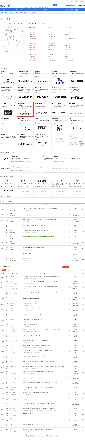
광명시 (32, 32)
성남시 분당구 (70, 38)
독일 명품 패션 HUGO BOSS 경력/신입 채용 (59, 90)
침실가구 (27, 215)
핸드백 (29, 368)
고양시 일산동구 (34, 30)
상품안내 (11, 68)
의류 (30, 227)
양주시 (32, 49)
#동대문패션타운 (28, 7)
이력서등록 (70, 9)
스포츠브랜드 (25, 255)
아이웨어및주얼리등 (35, 368)
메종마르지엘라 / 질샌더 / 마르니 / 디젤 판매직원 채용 (76, 121)
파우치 (26, 249)
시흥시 (32, 45)
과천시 (68, 30)
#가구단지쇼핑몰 (34, 7)
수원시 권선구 (70, 41)
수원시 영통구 (33, 43)
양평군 (50, 49)
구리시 (69, 32)
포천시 (50, 58)
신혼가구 (31, 215)
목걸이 (35, 243)
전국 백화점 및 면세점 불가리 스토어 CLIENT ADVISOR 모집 (42, 74)
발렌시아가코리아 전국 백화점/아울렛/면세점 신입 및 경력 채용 (25, 90)
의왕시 (68, 54)
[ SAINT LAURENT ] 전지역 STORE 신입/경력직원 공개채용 (42, 105)
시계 (30, 210)
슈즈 (34, 347)
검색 (55, 5)
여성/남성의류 (25, 368)
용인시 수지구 (33, 54)
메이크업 (34, 278)
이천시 (50, 56)
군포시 (32, 34)
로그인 (72, 1)
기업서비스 (45, 9)
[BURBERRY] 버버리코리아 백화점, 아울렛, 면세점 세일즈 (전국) (59, 74)
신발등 (27, 363)
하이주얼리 (29, 221)
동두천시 (32, 36)
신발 (23, 305)
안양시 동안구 (52, 47)
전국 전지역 (71, 108)
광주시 (50, 32)
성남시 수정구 (33, 41)
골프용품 (29, 394)
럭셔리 (28, 210)
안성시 (32, 47)
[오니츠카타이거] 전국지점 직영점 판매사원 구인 (8, 105)
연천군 (31, 52)
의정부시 (32, 56)
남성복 (34, 232)
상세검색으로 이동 (24, 270)
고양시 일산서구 (52, 30)
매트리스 (26, 260)
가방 (23, 249)
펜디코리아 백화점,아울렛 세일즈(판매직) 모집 (42, 121)
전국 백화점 (20, 76)
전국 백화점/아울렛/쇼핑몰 (23, 108)
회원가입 (76, 1)
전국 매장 (71, 92)
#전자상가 (39, 7)
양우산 (28, 249)
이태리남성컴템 (30, 232)
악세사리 (31, 347)
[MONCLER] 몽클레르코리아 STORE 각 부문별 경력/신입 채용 (25, 105)
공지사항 (7, 1)
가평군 (50, 27)
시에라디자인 (27, 227)
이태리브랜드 (25, 232)
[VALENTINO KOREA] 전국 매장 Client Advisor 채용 (24, 121)
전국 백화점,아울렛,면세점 (40, 108)
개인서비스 (37, 9)
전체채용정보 (65, 266)
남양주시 (69, 34)
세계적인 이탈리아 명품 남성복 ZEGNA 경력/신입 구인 (24, 74)
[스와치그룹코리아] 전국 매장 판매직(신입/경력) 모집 (76, 105)
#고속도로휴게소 (45, 7)
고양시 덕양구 (70, 27)
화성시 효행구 (69, 60)
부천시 (50, 38)
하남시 (69, 58)
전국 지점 (3, 76)
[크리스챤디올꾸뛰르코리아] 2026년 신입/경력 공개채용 (8, 90)
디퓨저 (27, 310)
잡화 (32, 227)
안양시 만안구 (69, 47)
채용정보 (5, 9)
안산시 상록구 (70, 45)
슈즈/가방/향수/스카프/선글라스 (28, 373)
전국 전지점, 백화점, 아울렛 (23, 92)
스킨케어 (26, 278)
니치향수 (30, 310)
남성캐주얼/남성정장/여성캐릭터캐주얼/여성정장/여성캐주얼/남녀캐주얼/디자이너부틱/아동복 (39, 410)
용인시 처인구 (51, 54)
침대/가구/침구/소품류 (27, 426)
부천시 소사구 (51, 36)
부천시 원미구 (33, 38)
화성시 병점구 (33, 63)
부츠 (31, 305)
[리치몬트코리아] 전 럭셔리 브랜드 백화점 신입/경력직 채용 (8, 121)
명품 (23, 210)
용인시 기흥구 (70, 52)
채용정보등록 (80, 9)
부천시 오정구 (69, 36)
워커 (29, 305)
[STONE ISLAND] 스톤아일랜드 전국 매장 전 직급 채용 (76, 90)
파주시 (68, 56)
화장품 (24, 278)
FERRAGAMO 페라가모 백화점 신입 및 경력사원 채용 (25, 137)
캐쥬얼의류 (26, 305)
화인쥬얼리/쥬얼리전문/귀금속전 (28, 243)
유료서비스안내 (81, 1)
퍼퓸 (25, 310)
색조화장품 (31, 278)
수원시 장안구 (52, 43)
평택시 (32, 58)
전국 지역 (3, 92)
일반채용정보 (72, 266)
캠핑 (23, 227)
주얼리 (26, 210)
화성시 (32, 60)
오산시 (50, 52)
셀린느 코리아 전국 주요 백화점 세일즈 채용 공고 (42, 137)
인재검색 (14, 9)
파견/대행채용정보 (80, 266)
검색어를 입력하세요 (29, 5)
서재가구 (34, 215)
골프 (23, 394)
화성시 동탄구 (52, 63)
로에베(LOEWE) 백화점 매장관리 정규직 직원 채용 (59, 121)
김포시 (50, 34)
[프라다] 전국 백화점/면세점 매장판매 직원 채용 (42, 90)
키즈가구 (37, 215)
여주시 (69, 49)
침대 (23, 260)
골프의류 (26, 394)
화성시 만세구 (51, 60)
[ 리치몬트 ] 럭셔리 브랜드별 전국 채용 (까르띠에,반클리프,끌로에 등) (8, 137)
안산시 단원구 (52, 45)
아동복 (36, 347)
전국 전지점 (54, 108)
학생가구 (24, 215)
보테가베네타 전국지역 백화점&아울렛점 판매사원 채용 (59, 105)
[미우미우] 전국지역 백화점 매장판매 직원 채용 (76, 74)
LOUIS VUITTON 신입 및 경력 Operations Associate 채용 (7, 74)
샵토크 (21, 9)
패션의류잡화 (25, 399)
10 (53, 435)
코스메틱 (35, 331)
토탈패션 (24, 415)
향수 (23, 310)
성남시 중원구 (51, 41)
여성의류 (24, 238)
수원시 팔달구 (70, 43)
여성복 (31, 249)
